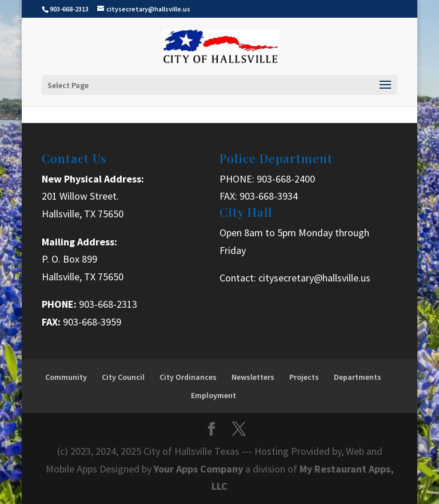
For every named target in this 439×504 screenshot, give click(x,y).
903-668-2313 (108, 304)
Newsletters (253, 377)
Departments (357, 377)
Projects (304, 377)
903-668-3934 (269, 196)
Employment (213, 395)
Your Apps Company (199, 468)
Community (66, 377)
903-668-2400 (286, 178)
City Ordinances (188, 377)
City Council (123, 377)
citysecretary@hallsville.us (314, 277)
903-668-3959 (92, 321)
